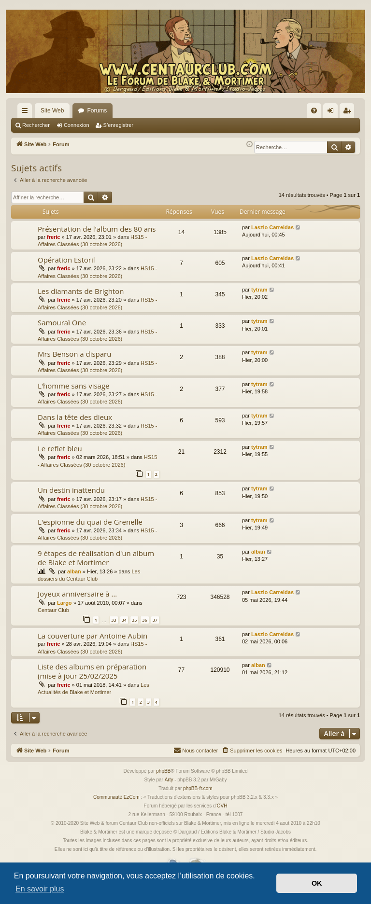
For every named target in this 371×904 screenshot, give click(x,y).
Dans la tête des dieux (75, 417)
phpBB (163, 771)
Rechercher (36, 125)
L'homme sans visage (74, 385)
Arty (169, 779)
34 (124, 620)
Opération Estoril (66, 259)
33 (113, 620)
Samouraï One (62, 322)
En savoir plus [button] (39, 889)
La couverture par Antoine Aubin (92, 635)
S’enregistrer (118, 125)
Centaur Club (53, 610)
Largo (64, 603)
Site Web (52, 110)
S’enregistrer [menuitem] (349, 112)
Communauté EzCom (116, 797)
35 (134, 620)
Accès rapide (26, 112)
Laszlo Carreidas (272, 227)
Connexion (76, 125)
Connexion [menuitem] (333, 112)
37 (155, 620)
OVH (222, 805)
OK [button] (317, 883)
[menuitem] (314, 110)
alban (74, 571)
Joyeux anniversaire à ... (77, 593)
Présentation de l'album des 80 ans (97, 229)
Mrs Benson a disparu (74, 354)
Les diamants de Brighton (81, 291)
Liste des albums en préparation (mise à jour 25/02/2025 (92, 671)
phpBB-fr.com (198, 788)
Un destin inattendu (71, 490)
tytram (259, 289)
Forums (97, 110)
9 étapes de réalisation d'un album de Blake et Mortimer (96, 557)
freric (53, 237)
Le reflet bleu (60, 448)
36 (144, 620)
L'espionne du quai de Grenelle (90, 522)
